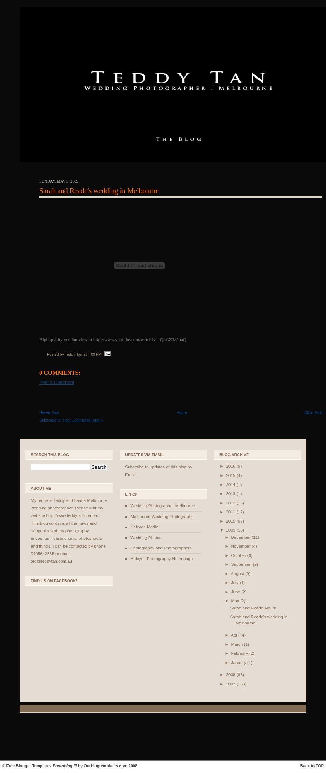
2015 (231, 475)
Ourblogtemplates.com (105, 766)
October (239, 555)
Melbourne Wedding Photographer (162, 516)
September (242, 564)
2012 (231, 502)
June (236, 591)
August (238, 573)
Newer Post (49, 412)
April (236, 635)
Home (182, 412)
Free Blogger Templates (29, 766)
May (235, 600)
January (239, 662)
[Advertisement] (163, 737)
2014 (231, 484)
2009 (231, 530)
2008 (231, 674)
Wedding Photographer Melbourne (162, 505)
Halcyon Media (144, 526)
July (235, 582)
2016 (231, 466)
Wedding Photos (146, 537)
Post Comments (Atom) (83, 420)
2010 (231, 521)
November (241, 546)
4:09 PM (95, 354)
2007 (231, 684)
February (240, 653)
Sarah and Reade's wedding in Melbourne (99, 191)
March (237, 644)
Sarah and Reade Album (253, 607)
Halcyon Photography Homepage (161, 558)
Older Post (313, 412)
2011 (231, 511)
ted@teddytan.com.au (51, 561)
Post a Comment (56, 382)
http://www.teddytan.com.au (72, 515)
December (241, 537)
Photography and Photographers (161, 547)
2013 (231, 493)
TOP (320, 766)
